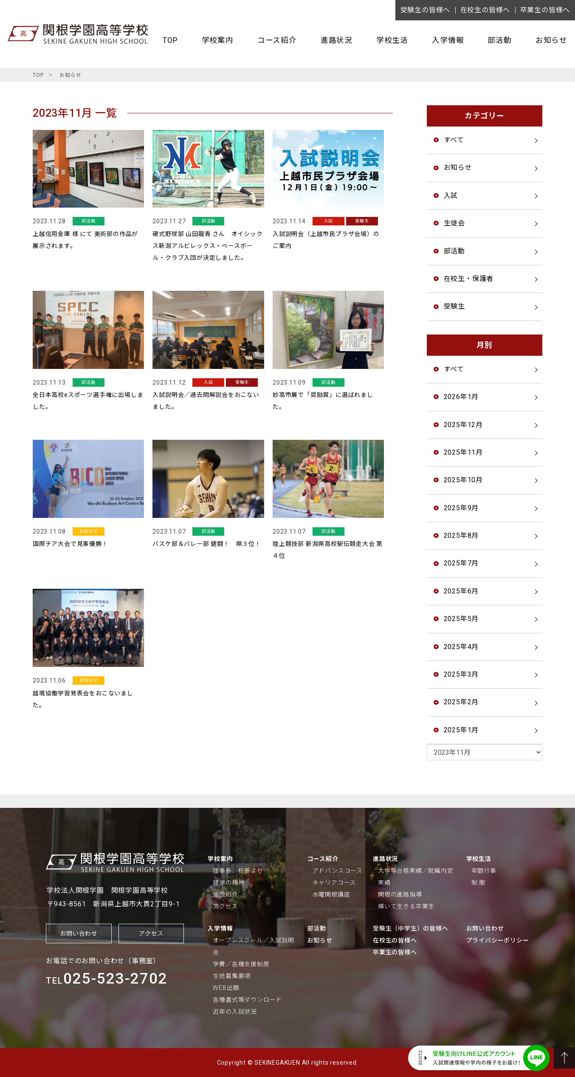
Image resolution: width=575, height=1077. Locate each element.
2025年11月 (463, 452)
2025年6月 (461, 591)
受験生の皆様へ (425, 10)
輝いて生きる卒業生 (406, 906)
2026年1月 (461, 397)
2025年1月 (461, 730)
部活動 (499, 40)
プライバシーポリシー (497, 940)
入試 (451, 195)
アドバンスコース (338, 870)
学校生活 (392, 40)
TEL (107, 981)
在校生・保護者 (469, 279)
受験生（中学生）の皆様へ (410, 928)
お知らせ (551, 40)
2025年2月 (461, 702)
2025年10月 (463, 480)
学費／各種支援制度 (241, 964)
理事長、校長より (238, 870)
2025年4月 (461, 647)
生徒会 (454, 223)
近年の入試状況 (235, 1011)
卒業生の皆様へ (545, 10)
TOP (170, 40)
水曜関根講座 (331, 894)
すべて (454, 140)
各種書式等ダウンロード (247, 999)
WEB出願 (226, 987)
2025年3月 (461, 674)
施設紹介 (225, 894)
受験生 (454, 306)
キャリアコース (334, 882)
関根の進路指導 (400, 894)
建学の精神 (228, 882)
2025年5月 (461, 619)
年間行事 (483, 870)
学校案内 (218, 40)
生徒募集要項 (232, 976)
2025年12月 (463, 425)
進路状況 (336, 40)
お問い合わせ (79, 933)
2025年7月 (461, 563)
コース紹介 (277, 40)
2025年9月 (461, 508)
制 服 (478, 882)
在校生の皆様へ (485, 10)
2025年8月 (461, 535)
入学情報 (448, 40)
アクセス (151, 933)
